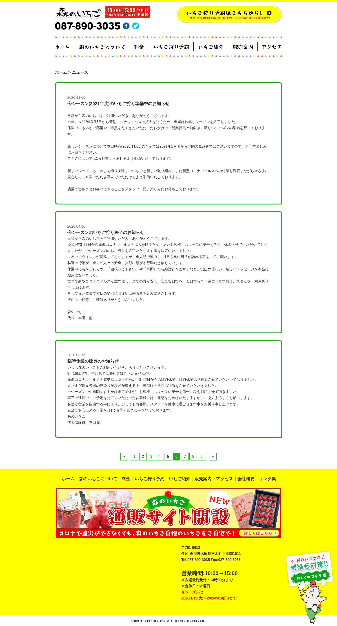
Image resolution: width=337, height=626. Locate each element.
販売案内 (203, 479)
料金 (126, 479)
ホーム (61, 72)
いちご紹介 (179, 479)
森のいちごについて (98, 479)
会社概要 (246, 479)
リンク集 (267, 479)
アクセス (224, 479)
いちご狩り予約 (149, 479)
